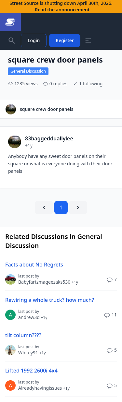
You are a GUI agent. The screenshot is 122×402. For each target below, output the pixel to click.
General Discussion (28, 71)
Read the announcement (62, 9)
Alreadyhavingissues (44, 388)
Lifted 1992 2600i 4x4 (31, 370)
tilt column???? (23, 335)
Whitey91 (32, 352)
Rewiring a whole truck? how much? (49, 299)
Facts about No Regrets (34, 264)
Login (34, 40)
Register (65, 40)
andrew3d (32, 317)
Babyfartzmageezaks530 (48, 282)
